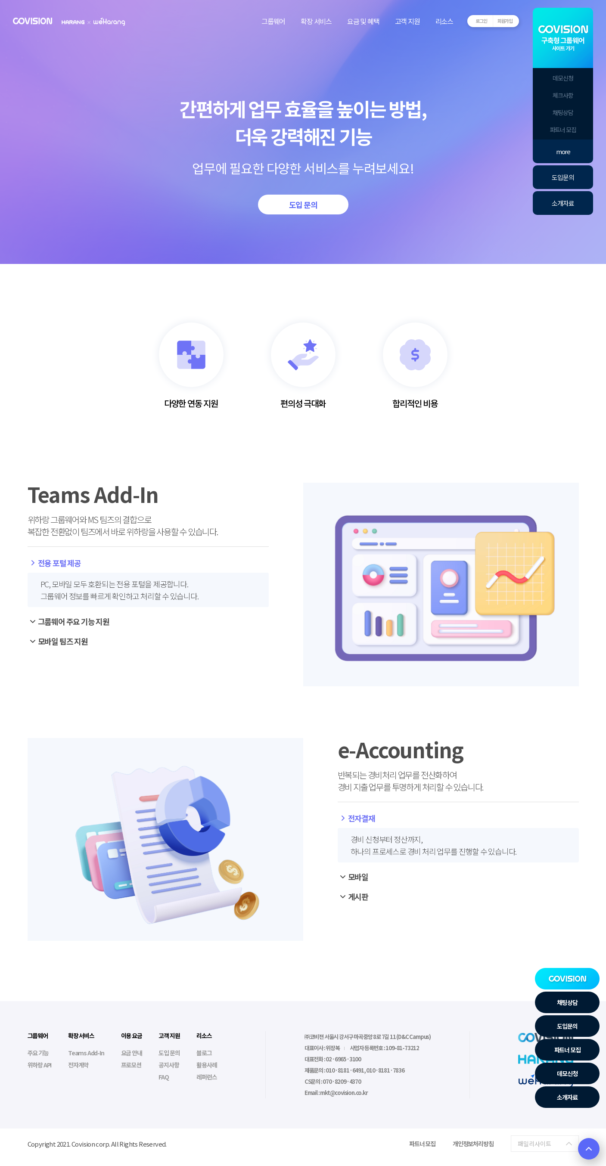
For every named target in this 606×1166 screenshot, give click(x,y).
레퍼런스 (206, 1077)
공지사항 (168, 1065)
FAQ (163, 1077)
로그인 (481, 20)
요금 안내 (131, 1052)
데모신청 (563, 78)
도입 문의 (303, 204)
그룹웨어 (273, 21)
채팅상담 (563, 112)
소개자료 (563, 203)
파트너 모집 (563, 129)
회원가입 (505, 20)
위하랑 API (40, 1065)
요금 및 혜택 (363, 21)
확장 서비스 (316, 21)
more (563, 151)
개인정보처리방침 (473, 1143)
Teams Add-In (86, 1052)
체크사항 (563, 95)
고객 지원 (407, 21)
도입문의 (563, 177)
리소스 (444, 21)
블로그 (203, 1052)
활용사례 (206, 1065)
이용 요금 (131, 1035)
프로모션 (131, 1065)
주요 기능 (38, 1052)
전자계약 (78, 1065)
